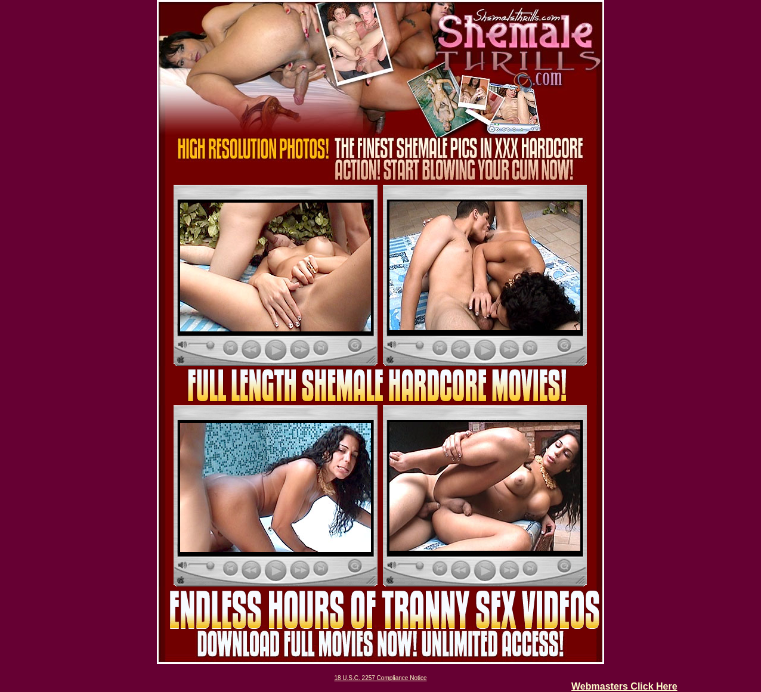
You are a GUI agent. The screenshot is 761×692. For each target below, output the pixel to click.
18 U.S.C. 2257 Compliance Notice (380, 678)
